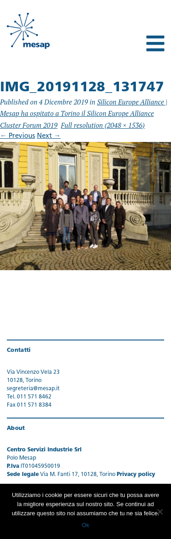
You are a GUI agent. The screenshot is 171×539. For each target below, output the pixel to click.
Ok (85, 525)
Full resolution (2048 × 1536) (103, 125)
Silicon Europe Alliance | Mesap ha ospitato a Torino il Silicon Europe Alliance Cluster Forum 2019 (83, 113)
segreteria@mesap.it (33, 389)
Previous (17, 136)
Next (49, 136)
